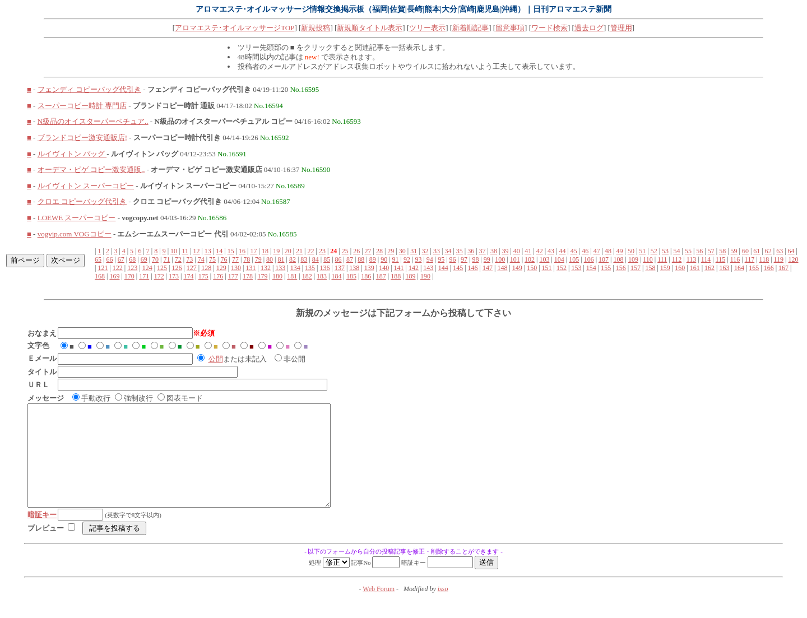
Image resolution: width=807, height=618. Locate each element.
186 (366, 276)
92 (407, 259)
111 (662, 259)
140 (384, 268)
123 (132, 268)
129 (221, 268)
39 (505, 251)
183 (322, 276)
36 (470, 251)
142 (414, 268)
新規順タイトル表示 (369, 28)
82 (292, 259)
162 (709, 268)
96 (452, 259)
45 (574, 251)
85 (326, 259)
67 (121, 259)
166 (769, 268)
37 (482, 251)
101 (515, 259)
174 (188, 276)
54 (677, 251)
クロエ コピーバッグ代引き (82, 201)
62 (768, 251)
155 (606, 268)
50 (631, 251)
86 (338, 259)
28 (379, 251)
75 (212, 259)
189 (411, 276)
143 (428, 268)
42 (539, 251)
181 (292, 276)
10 (173, 251)
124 (147, 268)
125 (162, 268)
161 (695, 268)
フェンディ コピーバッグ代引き (89, 89)
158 (650, 268)
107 (604, 259)
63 (779, 251)
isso (443, 609)
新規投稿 (315, 28)
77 (235, 259)
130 (236, 268)
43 (551, 251)
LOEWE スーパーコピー (77, 217)
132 (266, 268)
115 (721, 259)
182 (307, 276)
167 (783, 268)
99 (487, 259)
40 (516, 251)
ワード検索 (549, 28)
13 (208, 251)
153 (576, 268)
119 (779, 259)
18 (265, 251)
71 (166, 259)
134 (295, 268)
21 (299, 251)
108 (618, 259)
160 (680, 268)
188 (396, 276)
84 (315, 259)
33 (436, 251)
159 (665, 268)
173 (174, 276)
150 (532, 268)
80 (269, 259)
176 (218, 276)
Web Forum (379, 609)
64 (791, 251)
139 (369, 268)
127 (192, 268)
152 (561, 268)
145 (458, 268)
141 (399, 268)
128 (206, 268)
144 (443, 268)
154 (591, 268)
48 (608, 251)
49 (619, 251)
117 (750, 259)
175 (203, 276)
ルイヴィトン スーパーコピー (86, 186)
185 (351, 276)
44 (562, 251)
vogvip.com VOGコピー (75, 234)
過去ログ (589, 28)
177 (233, 276)
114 (706, 259)
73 (189, 259)
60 (745, 251)
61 (756, 251)
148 (502, 268)
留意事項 (510, 28)
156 (621, 268)
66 (109, 259)
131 (250, 268)
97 (464, 259)
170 (129, 276)
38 (493, 251)
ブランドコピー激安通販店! (82, 137)
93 (418, 259)
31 (413, 251)
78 (246, 259)
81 (281, 259)
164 (739, 268)
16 (242, 251)
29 (390, 251)
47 (596, 251)
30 (402, 251)
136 (325, 268)
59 (734, 251)
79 (258, 259)
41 (528, 251)
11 (185, 251)
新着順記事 (470, 28)
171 (144, 276)
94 (429, 259)
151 (547, 268)
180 (277, 276)
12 (196, 251)
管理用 (621, 28)
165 (754, 268)
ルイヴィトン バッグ (72, 154)
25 (345, 251)
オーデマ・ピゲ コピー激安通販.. (91, 169)
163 (724, 268)
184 (337, 276)
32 (425, 251)
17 (253, 251)
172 (159, 276)
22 (311, 251)
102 (530, 259)
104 (559, 259)
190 (425, 276)
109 (633, 259)
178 (248, 276)
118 (764, 259)
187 (381, 276)
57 (711, 251)
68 (132, 259)
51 (642, 251)
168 (100, 276)
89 (372, 259)
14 (219, 251)
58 (722, 251)
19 (276, 251)
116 (735, 259)
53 (665, 251)
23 (322, 251)
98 (475, 259)
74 (201, 259)
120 (794, 259)
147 (488, 268)
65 (98, 259)
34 (447, 251)
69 (144, 259)
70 (155, 259)
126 (176, 268)
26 (356, 251)
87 (349, 259)
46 (585, 251)
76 (223, 259)
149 (517, 268)
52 (654, 251)
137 (340, 268)
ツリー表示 (427, 28)
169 (114, 276)
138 (354, 268)
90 (384, 259)
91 (395, 259)
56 (699, 251)
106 (589, 259)
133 (280, 268)
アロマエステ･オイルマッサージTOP (234, 28)
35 (459, 251)
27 (368, 251)
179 (262, 276)
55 (688, 251)
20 (288, 251)
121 (103, 268)
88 (361, 259)
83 (303, 259)
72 (178, 259)
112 (677, 259)
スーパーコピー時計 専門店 (82, 105)
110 (648, 259)
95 (441, 259)
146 (473, 268)
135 (310, 268)
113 (692, 259)
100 (500, 259)
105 (574, 259)
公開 (215, 359)
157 (635, 268)
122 (118, 268)
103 (544, 259)
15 (231, 251)
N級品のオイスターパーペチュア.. (93, 121)
